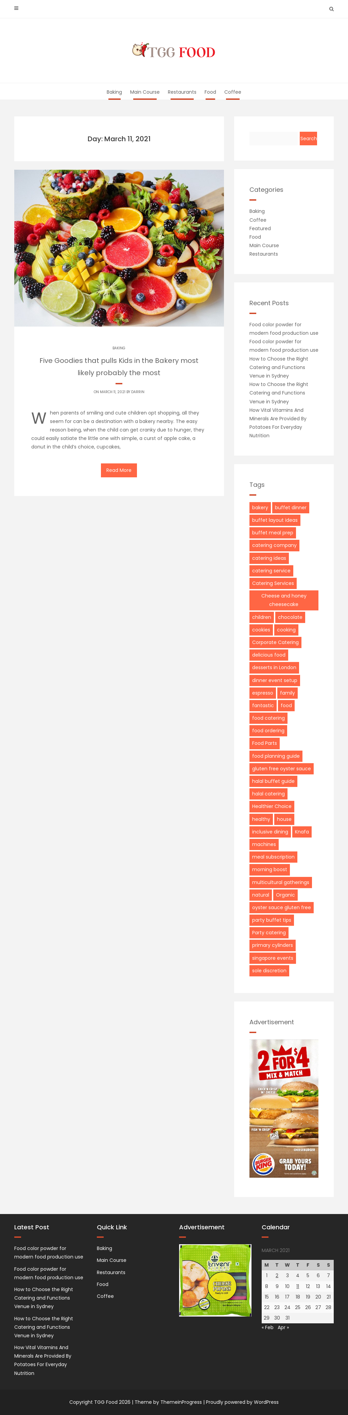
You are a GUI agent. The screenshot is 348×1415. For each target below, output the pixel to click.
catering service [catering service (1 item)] (271, 570)
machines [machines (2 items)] (264, 844)
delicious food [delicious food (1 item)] (268, 654)
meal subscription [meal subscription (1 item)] (273, 856)
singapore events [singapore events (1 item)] (272, 958)
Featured (260, 228)
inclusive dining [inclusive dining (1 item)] (270, 831)
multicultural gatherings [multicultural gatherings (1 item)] (280, 882)
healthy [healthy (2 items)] (261, 819)
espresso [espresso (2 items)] (262, 693)
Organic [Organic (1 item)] (285, 895)
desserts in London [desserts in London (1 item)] (274, 667)
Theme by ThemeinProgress (168, 1402)
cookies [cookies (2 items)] (261, 629)
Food (210, 92)
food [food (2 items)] (286, 705)
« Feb (268, 1327)
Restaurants (182, 92)
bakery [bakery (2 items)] (260, 507)
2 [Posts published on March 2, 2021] (277, 1275)
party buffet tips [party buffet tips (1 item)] (271, 920)
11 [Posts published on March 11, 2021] (297, 1286)
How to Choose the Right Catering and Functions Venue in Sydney (278, 367)
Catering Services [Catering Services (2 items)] (273, 583)
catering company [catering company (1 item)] (274, 545)
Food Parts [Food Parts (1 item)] (264, 743)
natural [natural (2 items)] (260, 895)
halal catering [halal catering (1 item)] (268, 793)
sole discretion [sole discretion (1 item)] (269, 970)
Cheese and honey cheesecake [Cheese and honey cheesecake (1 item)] (284, 600)
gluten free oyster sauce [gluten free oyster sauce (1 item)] (281, 768)
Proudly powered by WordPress (242, 1402)
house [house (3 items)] (284, 819)
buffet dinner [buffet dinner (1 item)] (291, 507)
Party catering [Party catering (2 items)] (269, 932)
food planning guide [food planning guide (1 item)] (276, 756)
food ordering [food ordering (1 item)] (268, 730)
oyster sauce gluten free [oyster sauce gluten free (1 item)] (281, 907)
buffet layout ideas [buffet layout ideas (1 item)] (275, 520)
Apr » (283, 1327)
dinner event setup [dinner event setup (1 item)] (274, 680)
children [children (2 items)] (261, 617)
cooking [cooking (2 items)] (286, 629)
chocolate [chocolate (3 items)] (290, 617)
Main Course (145, 92)
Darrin (137, 391)
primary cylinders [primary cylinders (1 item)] (272, 945)
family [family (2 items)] (287, 693)
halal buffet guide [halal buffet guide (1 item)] (273, 781)
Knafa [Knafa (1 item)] (302, 831)
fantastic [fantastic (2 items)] (263, 705)
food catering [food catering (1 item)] (268, 718)
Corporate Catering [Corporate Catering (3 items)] (275, 642)
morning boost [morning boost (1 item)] (269, 869)
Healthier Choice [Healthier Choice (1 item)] (272, 806)
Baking (114, 92)
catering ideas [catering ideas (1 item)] (269, 558)
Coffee (232, 92)
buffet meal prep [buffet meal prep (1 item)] (272, 532)
